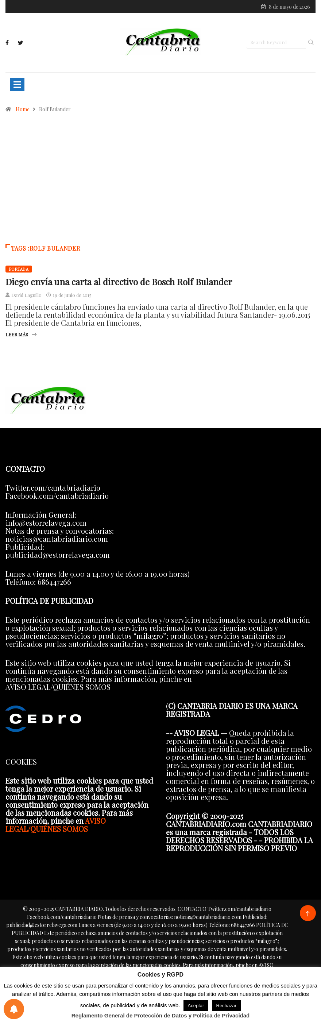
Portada (18, 270)
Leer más (20, 336)
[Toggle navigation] (17, 86)
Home (23, 110)
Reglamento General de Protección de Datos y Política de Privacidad (160, 1015)
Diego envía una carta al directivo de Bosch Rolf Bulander (118, 283)
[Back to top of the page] (307, 915)
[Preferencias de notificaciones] (14, 1009)
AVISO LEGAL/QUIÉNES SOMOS (55, 826)
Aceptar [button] (196, 1005)
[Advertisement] (160, 183)
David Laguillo (26, 296)
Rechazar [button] (226, 1005)
